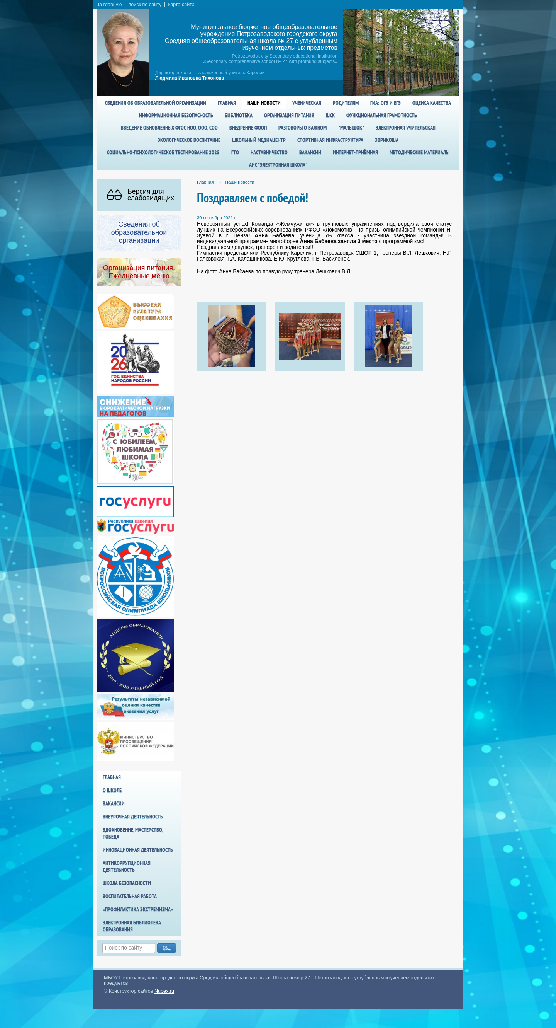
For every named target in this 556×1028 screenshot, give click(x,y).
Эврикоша (386, 139)
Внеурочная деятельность (133, 816)
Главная (227, 102)
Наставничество (269, 152)
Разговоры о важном (302, 127)
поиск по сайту (144, 4)
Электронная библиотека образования (132, 926)
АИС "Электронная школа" (278, 164)
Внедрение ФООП (248, 127)
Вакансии (310, 152)
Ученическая (306, 102)
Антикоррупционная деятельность (127, 866)
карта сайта (181, 4)
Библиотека (239, 115)
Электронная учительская (406, 127)
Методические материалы (419, 152)
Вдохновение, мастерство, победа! (133, 833)
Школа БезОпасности (127, 883)
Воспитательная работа (130, 896)
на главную (109, 4)
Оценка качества (431, 102)
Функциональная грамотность (381, 115)
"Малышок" (351, 127)
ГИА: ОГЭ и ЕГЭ (385, 102)
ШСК (330, 115)
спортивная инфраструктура (330, 139)
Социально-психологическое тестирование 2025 (163, 152)
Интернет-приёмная (355, 152)
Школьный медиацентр (259, 139)
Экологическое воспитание (189, 139)
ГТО (235, 152)
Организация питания (289, 115)
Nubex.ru (164, 991)
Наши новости (264, 102)
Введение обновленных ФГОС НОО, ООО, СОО (169, 127)
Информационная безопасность (176, 115)
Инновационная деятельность (138, 849)
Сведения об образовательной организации (155, 102)
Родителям (346, 102)
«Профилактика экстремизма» (138, 909)
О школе (112, 790)
